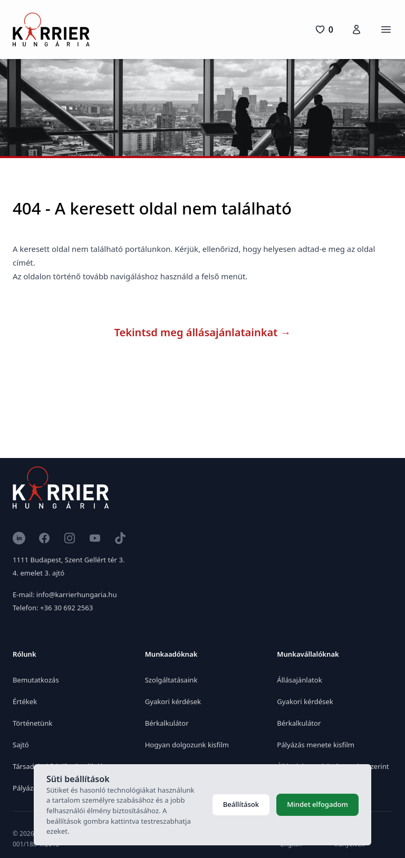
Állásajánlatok (299, 680)
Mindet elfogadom (317, 804)
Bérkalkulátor (167, 723)
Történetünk (32, 723)
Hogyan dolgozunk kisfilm (187, 744)
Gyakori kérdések (173, 701)
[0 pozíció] (324, 29)
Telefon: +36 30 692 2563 (53, 607)
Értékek (25, 701)
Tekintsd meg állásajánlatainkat (202, 332)
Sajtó (21, 744)
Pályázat (26, 788)
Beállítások (241, 804)
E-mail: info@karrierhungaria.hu (65, 594)
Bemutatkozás (36, 680)
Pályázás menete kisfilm (315, 744)
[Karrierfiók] (356, 29)
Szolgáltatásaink (171, 680)
